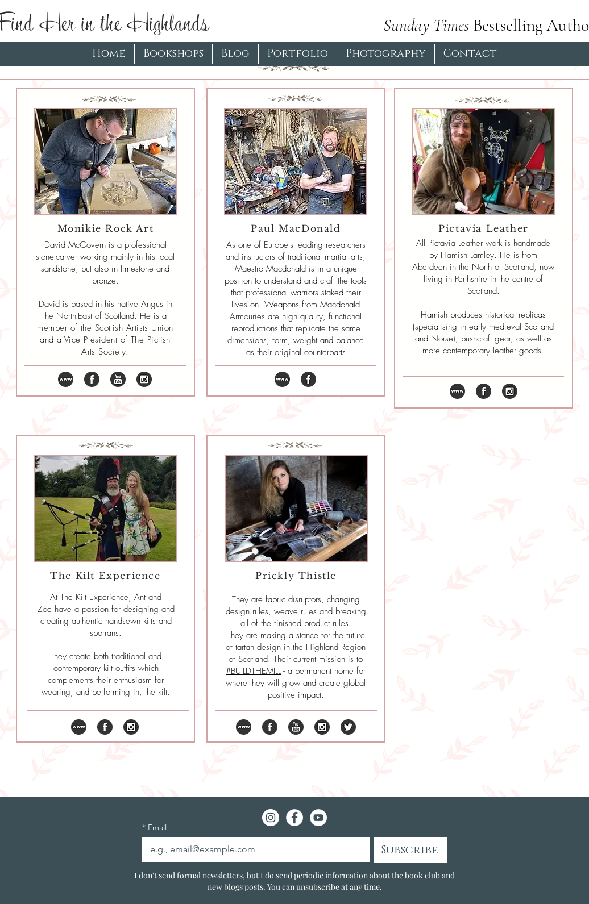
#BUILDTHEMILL (253, 671)
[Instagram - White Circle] (270, 817)
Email (154, 827)
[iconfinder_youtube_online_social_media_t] (118, 379)
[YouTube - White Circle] (318, 817)
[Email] (252, 849)
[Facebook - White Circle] (294, 817)
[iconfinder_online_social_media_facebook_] (91, 379)
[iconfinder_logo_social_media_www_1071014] (65, 379)
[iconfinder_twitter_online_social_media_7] (348, 727)
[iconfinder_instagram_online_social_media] (144, 379)
